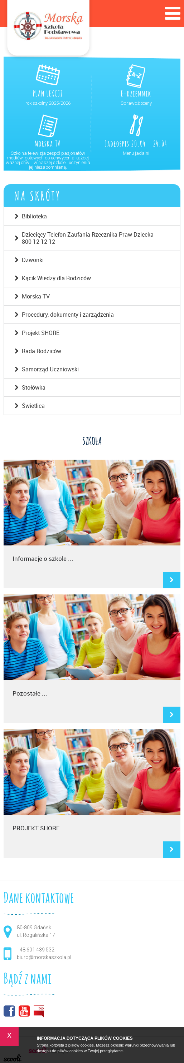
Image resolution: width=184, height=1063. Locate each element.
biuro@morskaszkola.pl (44, 957)
